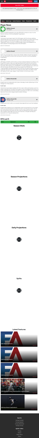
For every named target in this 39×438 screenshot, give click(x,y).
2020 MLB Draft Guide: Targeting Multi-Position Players (15, 391)
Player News (19, 434)
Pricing (19, 431)
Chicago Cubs (9, 100)
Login (35, 1)
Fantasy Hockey (19, 425)
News (3, 21)
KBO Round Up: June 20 (7, 375)
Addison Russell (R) (11, 78)
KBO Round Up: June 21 (7, 359)
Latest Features (17, 21)
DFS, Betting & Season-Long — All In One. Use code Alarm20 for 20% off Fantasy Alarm (20, 9)
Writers (19, 432)
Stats (23, 21)
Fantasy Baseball (19, 422)
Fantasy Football (19, 420)
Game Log (8, 21)
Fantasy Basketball (19, 423)
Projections (29, 21)
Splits (34, 21)
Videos (19, 436)
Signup (30, 1)
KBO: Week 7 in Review (7, 343)
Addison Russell (10, 28)
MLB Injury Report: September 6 (9, 407)
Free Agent (9, 29)
